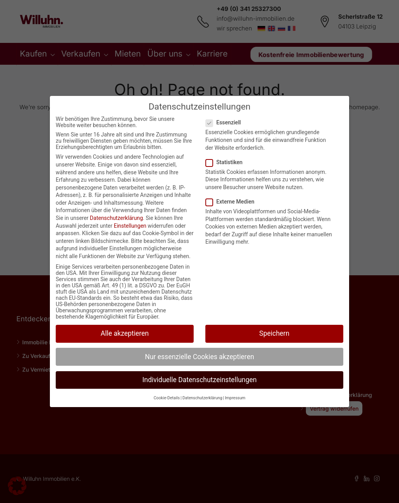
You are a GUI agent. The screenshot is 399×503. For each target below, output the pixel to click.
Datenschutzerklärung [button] (202, 397)
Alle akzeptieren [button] (125, 333)
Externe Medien (232, 201)
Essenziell (225, 122)
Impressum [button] (235, 397)
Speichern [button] (274, 333)
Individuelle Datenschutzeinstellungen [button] (199, 380)
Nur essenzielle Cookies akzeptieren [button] (199, 357)
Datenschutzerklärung (116, 218)
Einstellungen (130, 226)
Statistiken (226, 162)
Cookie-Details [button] (167, 397)
